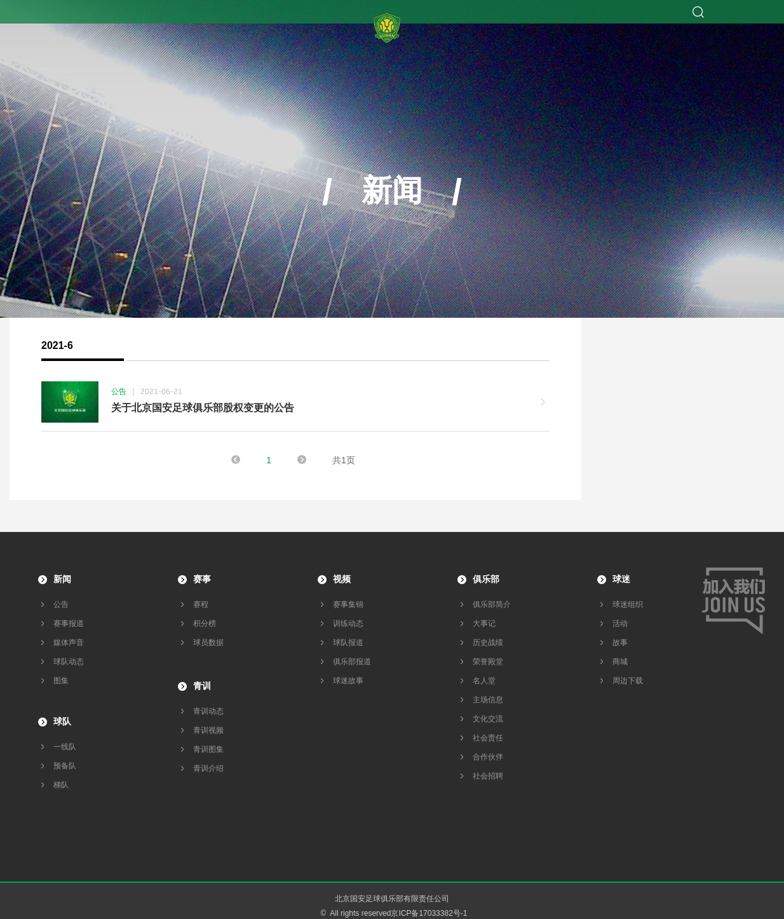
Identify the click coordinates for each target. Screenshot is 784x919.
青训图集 (208, 749)
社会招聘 (488, 776)
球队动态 (68, 661)
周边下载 (627, 680)
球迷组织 (627, 604)
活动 (620, 623)
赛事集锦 (348, 604)
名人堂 (484, 680)
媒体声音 (68, 642)
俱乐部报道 (352, 661)
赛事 (202, 579)
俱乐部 (486, 579)
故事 (620, 642)
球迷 (621, 579)
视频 (342, 579)
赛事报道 (68, 623)
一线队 (64, 746)
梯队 (61, 784)
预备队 (64, 765)
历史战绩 (488, 642)
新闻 (62, 579)
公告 (61, 604)
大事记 (484, 623)
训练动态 (348, 623)
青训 (202, 686)
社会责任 (488, 737)
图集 (61, 680)
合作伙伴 (488, 756)
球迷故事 (348, 680)
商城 (620, 661)
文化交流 (488, 718)
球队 (62, 721)
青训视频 (208, 730)
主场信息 (488, 699)
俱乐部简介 (492, 604)
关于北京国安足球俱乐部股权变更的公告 (202, 407)
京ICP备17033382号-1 (429, 913)
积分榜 (204, 623)
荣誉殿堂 (488, 661)
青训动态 (208, 711)
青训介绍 (208, 768)
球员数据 (208, 642)
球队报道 (348, 642)
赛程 (200, 604)
